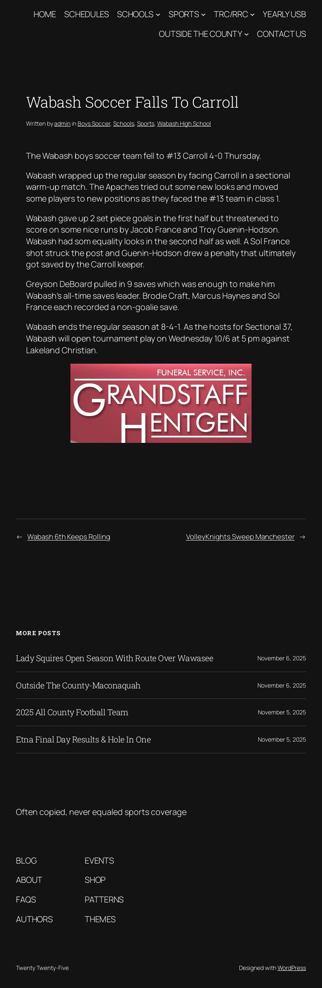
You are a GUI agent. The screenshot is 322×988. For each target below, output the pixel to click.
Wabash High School (184, 123)
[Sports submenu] (203, 14)
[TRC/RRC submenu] (252, 14)
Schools (135, 14)
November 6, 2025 (281, 658)
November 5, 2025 (282, 712)
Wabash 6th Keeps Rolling (68, 536)
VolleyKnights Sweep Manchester (240, 536)
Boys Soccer (94, 123)
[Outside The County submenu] (246, 33)
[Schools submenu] (158, 14)
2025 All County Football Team (72, 712)
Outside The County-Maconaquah (78, 685)
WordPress (292, 968)
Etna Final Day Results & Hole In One (83, 740)
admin (62, 123)
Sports (184, 14)
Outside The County (200, 33)
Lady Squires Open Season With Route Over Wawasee (114, 658)
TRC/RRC (231, 14)
